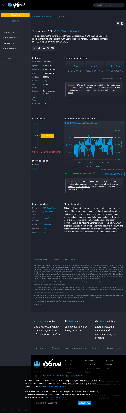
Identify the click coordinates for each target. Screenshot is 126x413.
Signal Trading (9, 48)
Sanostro (108, 364)
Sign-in (15, 21)
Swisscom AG (46, 17)
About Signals (90, 364)
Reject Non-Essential (46, 403)
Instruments (8, 43)
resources (6, 59)
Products (67, 364)
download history (112, 174)
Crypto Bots (8, 33)
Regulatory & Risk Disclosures (52, 386)
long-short (47, 225)
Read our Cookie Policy (55, 397)
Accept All (84, 403)
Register (15, 15)
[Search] (109, 5)
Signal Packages (10, 38)
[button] (118, 23)
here (86, 189)
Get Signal (47, 136)
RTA (44, 232)
